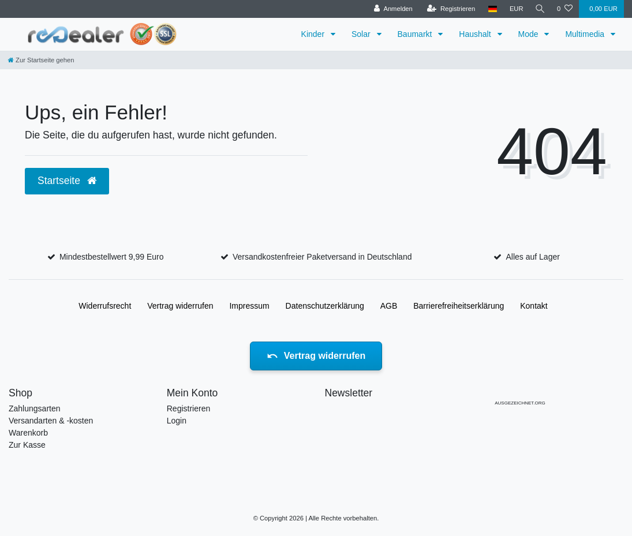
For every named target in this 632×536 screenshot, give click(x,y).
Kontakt (533, 305)
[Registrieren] (448, 9)
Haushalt (476, 34)
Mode (529, 34)
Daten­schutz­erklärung (325, 305)
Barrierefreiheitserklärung (458, 305)
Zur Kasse (27, 444)
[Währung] (514, 9)
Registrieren (188, 408)
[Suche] (539, 9)
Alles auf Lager (532, 256)
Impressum (249, 305)
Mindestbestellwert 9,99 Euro (111, 256)
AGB (389, 305)
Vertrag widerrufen (180, 305)
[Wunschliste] (565, 9)
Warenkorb (28, 432)
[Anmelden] (391, 9)
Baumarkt (416, 34)
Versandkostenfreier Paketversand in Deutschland (322, 256)
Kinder (314, 34)
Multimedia (586, 34)
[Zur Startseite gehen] (41, 60)
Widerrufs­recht (104, 305)
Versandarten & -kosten (51, 420)
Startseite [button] (67, 180)
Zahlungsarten (35, 408)
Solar (362, 34)
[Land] (490, 9)
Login (176, 420)
